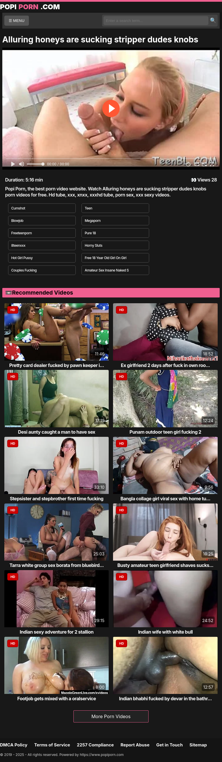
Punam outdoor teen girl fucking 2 (165, 432)
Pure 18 (90, 233)
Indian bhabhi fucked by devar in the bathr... (165, 698)
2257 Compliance (95, 745)
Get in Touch (169, 745)
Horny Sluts (93, 245)
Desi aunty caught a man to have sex (56, 432)
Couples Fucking (24, 270)
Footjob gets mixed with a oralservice (56, 698)
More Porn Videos (111, 716)
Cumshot (18, 208)
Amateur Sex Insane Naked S (107, 270)
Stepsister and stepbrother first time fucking (56, 498)
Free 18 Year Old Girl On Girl (105, 258)
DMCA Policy (13, 745)
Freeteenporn (21, 233)
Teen (88, 208)
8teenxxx (18, 245)
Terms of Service (52, 745)
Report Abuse (135, 745)
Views (203, 180)
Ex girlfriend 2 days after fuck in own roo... (165, 365)
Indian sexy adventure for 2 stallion (56, 632)
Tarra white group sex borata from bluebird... (57, 565)
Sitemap (198, 745)
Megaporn (93, 220)
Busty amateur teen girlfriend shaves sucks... (165, 565)
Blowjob (17, 220)
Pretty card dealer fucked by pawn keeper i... (56, 365)
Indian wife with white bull (165, 632)
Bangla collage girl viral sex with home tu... (165, 498)
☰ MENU (17, 20)
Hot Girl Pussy (22, 258)
